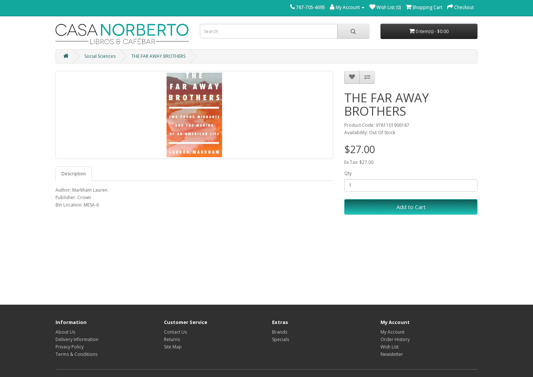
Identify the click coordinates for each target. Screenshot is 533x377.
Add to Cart (411, 207)
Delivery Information (77, 339)
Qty (348, 173)
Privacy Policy (70, 347)
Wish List (390, 347)
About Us (65, 332)
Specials (280, 339)
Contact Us (175, 332)
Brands (279, 332)
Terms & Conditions (76, 354)
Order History (395, 339)
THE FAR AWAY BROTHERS (158, 56)
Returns (172, 339)
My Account (393, 332)
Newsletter (392, 354)
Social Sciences (99, 56)
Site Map (173, 347)
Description (73, 174)
